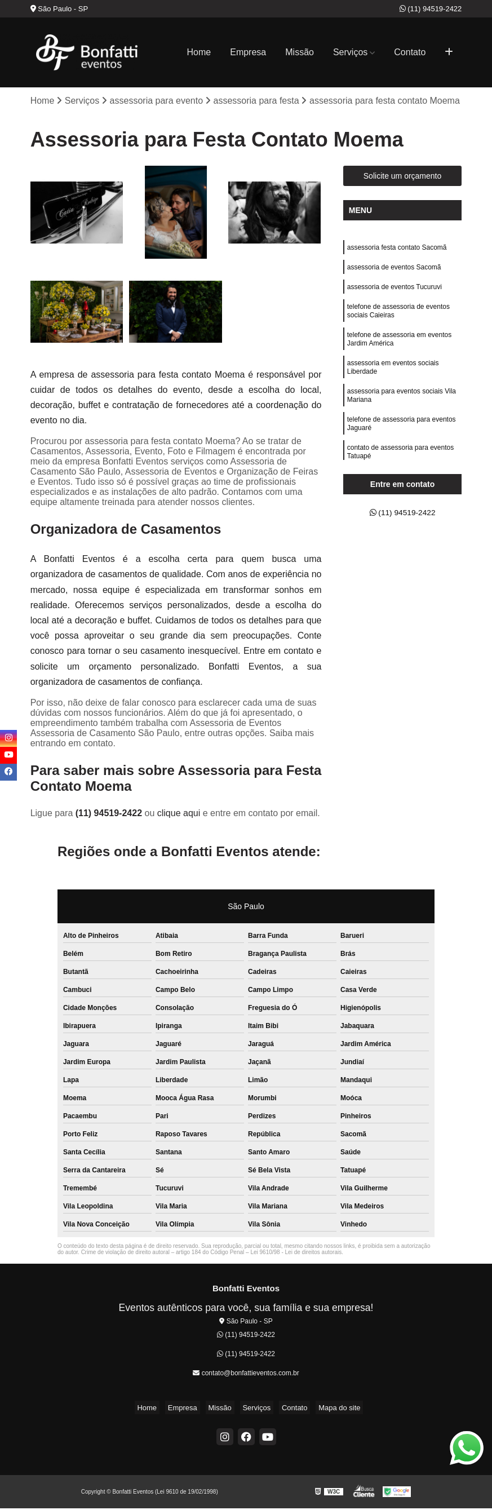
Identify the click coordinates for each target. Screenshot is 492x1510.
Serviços (350, 52)
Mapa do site (326, 1409)
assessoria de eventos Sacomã (394, 272)
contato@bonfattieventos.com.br (246, 1374)
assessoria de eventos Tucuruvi (394, 293)
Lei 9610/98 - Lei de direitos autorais (296, 1254)
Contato (409, 52)
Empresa (248, 52)
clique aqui (179, 815)
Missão (299, 52)
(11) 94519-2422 (431, 9)
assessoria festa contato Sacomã (397, 250)
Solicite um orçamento (403, 177)
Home (199, 52)
